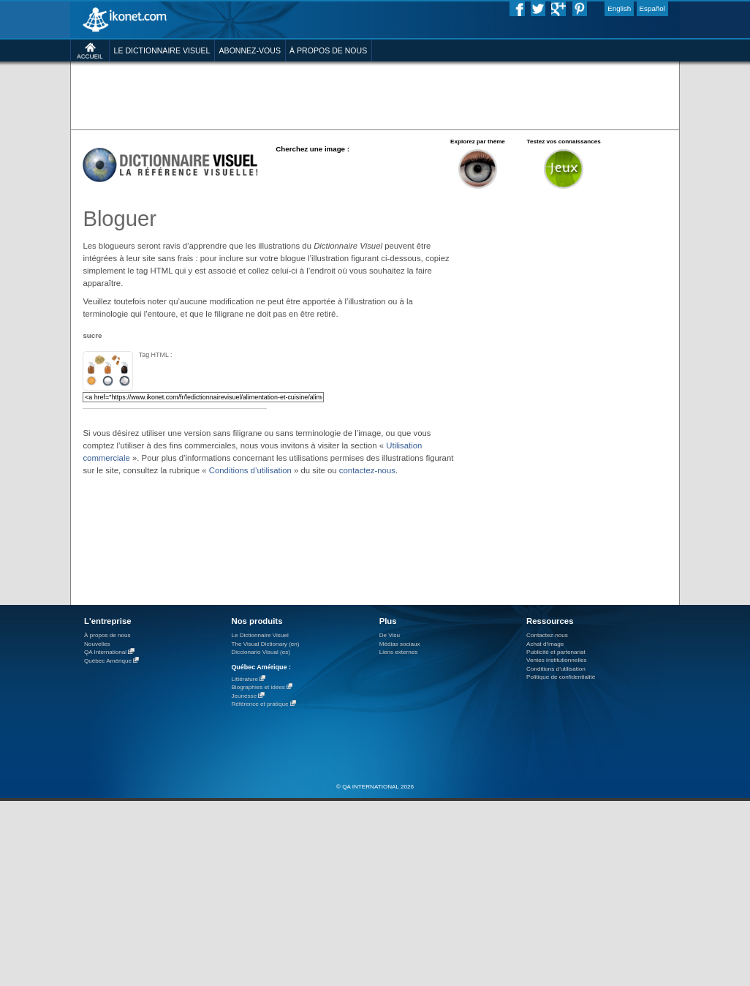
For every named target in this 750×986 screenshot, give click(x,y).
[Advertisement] (226, 127)
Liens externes (398, 652)
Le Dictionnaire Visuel (259, 635)
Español (652, 8)
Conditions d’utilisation (250, 470)
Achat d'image (545, 644)
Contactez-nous (547, 635)
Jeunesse (244, 696)
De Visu (389, 635)
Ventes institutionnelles (556, 660)
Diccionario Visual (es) (260, 652)
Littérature (244, 679)
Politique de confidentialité (560, 677)
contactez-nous (367, 470)
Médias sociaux (399, 644)
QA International (105, 652)
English (619, 8)
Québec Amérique (108, 661)
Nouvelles (97, 644)
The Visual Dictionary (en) (265, 644)
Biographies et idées (257, 687)
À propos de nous (107, 635)
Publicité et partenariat (556, 652)
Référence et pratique (259, 704)
